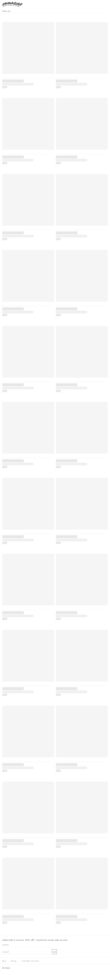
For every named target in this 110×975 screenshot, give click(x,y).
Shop (13, 960)
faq (4, 961)
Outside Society (30, 960)
